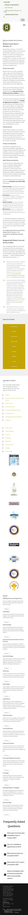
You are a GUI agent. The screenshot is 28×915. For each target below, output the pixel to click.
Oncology (7, 448)
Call (4, 218)
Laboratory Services (10, 406)
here (17, 257)
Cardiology (7, 420)
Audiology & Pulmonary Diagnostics (13, 416)
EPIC (4, 909)
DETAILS (6, 609)
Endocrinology (8, 427)
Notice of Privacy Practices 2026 (13, 909)
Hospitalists (8, 441)
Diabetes (7, 395)
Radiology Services (9, 413)
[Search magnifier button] (23, 20)
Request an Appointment (12, 5)
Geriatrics (7, 434)
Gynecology (8, 438)
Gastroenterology (9, 431)
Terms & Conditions (8, 912)
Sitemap (17, 912)
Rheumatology (8, 451)
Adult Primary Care (8, 160)
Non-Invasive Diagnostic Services (13, 410)
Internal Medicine (9, 444)
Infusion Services (9, 403)
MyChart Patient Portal (11, 14)
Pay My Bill (7, 2)
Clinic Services (19, 300)
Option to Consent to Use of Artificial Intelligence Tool (12, 911)
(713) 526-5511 (8, 7)
